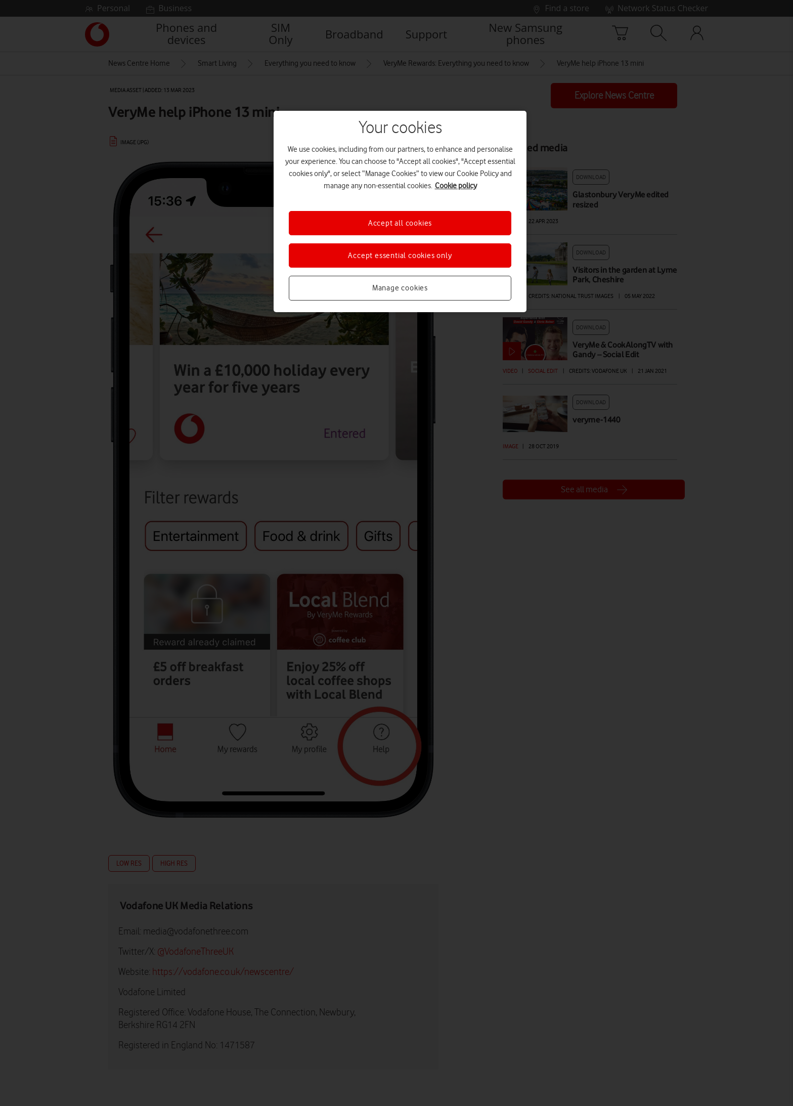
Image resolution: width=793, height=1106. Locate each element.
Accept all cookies (400, 223)
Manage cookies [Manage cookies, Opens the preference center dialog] (400, 287)
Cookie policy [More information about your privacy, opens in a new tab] (456, 185)
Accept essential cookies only (400, 255)
